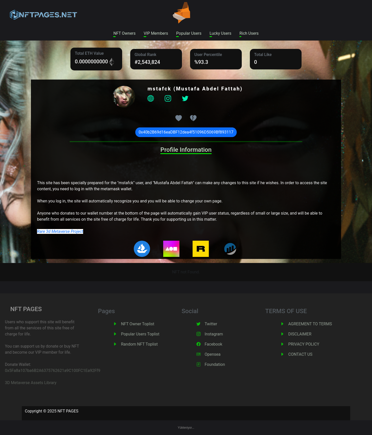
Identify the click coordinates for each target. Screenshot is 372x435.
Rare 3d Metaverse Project (60, 231)
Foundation (222, 364)
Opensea (220, 354)
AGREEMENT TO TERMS (317, 323)
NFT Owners (124, 33)
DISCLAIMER (307, 334)
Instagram (221, 334)
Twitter (218, 323)
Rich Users (249, 33)
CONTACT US (308, 354)
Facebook (221, 344)
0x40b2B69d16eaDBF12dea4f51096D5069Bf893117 (186, 132)
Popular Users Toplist (147, 334)
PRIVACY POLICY (311, 344)
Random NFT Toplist (146, 344)
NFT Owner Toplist (145, 323)
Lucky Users (220, 33)
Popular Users (188, 33)
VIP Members (156, 33)
